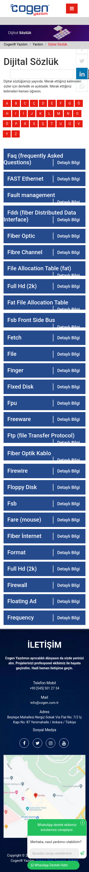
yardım (38, 44)
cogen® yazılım (16, 44)
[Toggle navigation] (72, 9)
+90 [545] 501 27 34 (44, 688)
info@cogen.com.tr (44, 703)
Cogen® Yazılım (22, 861)
